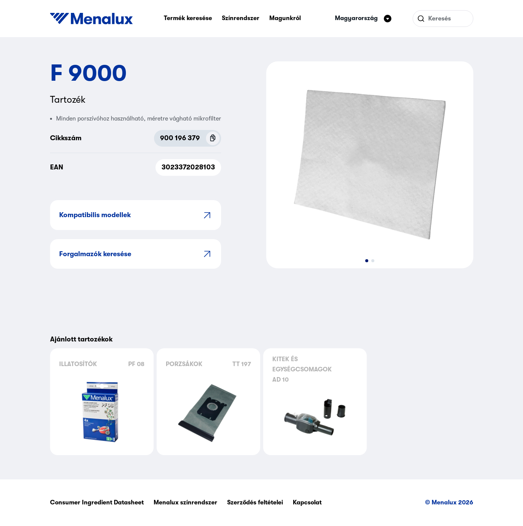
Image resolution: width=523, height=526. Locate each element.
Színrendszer (240, 18)
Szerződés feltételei (255, 502)
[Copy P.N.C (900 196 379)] (213, 138)
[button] (366, 260)
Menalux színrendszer (185, 502)
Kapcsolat (307, 502)
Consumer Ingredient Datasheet (97, 502)
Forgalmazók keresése (135, 254)
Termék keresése (188, 18)
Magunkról (285, 18)
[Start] (91, 18)
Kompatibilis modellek (135, 215)
